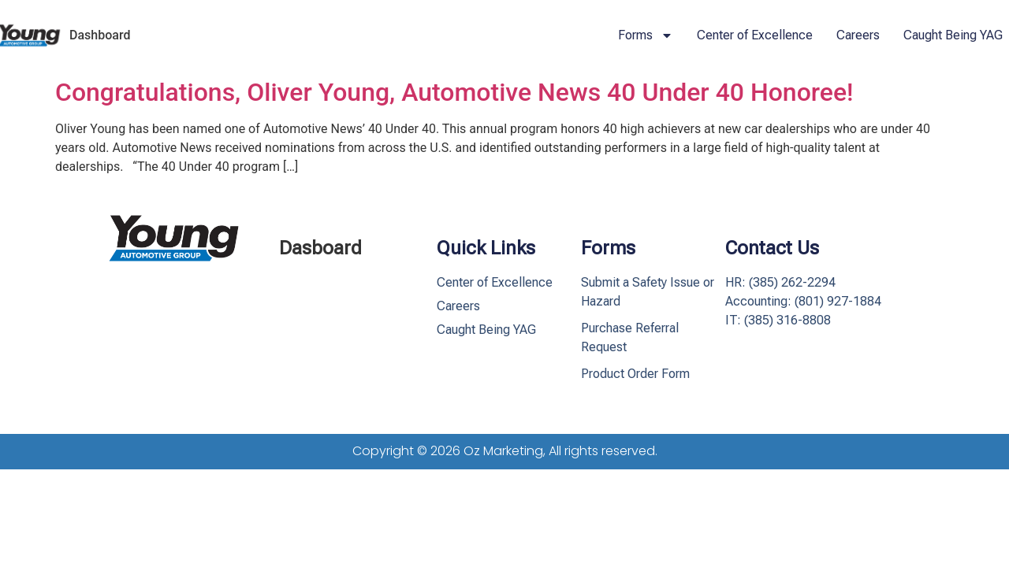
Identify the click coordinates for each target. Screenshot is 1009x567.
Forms (645, 35)
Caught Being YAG (953, 35)
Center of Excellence (755, 35)
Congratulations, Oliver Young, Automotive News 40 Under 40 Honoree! (454, 92)
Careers (858, 35)
